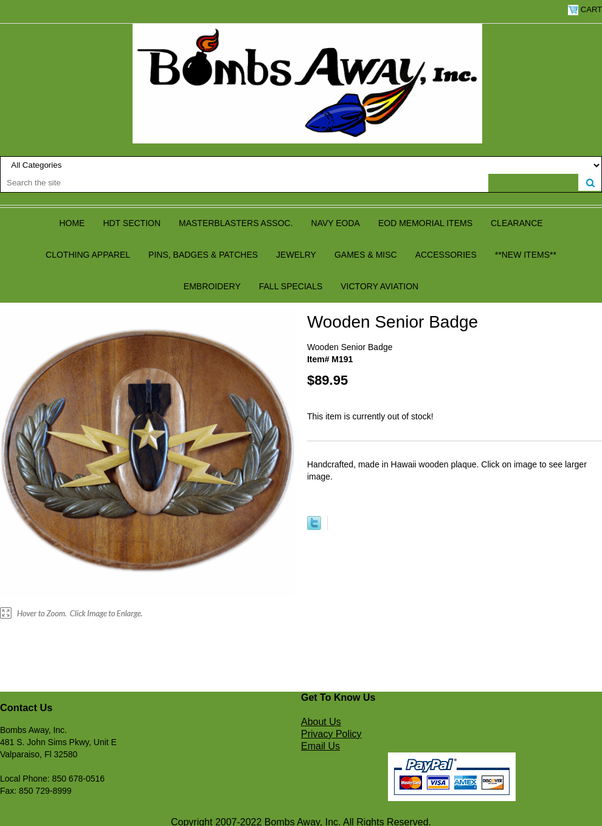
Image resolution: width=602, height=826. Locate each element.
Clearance (517, 223)
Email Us (320, 746)
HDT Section (132, 223)
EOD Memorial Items (425, 223)
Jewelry (296, 255)
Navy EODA (335, 223)
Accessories (446, 255)
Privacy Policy (331, 734)
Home (72, 223)
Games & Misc (365, 255)
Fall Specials (291, 286)
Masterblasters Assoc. (236, 223)
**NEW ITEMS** (525, 255)
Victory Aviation (379, 286)
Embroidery (212, 286)
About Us (321, 722)
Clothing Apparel (88, 255)
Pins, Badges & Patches (203, 255)
